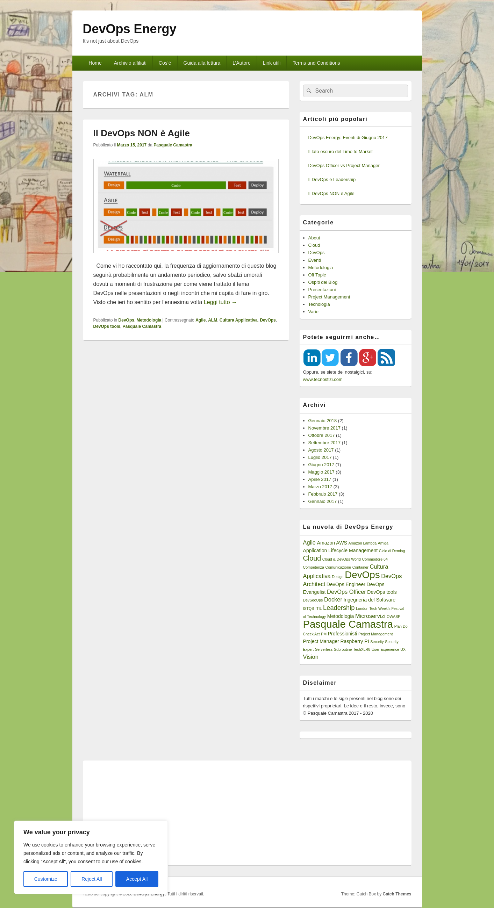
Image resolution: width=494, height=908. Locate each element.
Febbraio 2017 (323, 494)
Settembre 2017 (324, 442)
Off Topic (317, 275)
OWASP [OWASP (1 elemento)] (393, 616)
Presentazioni (322, 289)
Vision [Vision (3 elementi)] (310, 657)
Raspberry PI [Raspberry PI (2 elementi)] (354, 641)
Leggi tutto (220, 302)
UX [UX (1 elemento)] (403, 649)
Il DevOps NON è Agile (141, 133)
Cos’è (165, 63)
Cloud (314, 245)
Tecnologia (319, 304)
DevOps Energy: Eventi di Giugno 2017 (348, 137)
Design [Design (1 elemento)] (337, 577)
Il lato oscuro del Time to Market (340, 151)
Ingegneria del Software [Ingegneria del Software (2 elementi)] (369, 600)
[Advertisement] (247, 813)
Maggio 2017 (321, 472)
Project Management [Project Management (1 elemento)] (375, 634)
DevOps (126, 320)
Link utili (272, 63)
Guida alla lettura (202, 63)
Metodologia (149, 320)
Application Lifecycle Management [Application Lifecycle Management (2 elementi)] (340, 550)
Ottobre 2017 (321, 435)
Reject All (91, 879)
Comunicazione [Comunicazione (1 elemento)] (338, 567)
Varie (313, 311)
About (314, 237)
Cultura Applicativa (239, 320)
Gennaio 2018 (322, 420)
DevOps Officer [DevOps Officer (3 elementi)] (346, 592)
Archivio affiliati (130, 63)
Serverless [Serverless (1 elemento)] (323, 649)
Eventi (314, 260)
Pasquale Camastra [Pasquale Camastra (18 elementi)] (348, 624)
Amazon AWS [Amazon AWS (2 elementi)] (332, 543)
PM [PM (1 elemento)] (324, 634)
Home (94, 63)
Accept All (137, 879)
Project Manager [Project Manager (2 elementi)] (321, 641)
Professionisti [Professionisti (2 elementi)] (342, 633)
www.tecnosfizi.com (323, 379)
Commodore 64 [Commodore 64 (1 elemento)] (374, 559)
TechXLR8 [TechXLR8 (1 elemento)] (361, 649)
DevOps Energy (130, 29)
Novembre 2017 (324, 428)
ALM (212, 320)
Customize (45, 879)
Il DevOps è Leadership (332, 179)
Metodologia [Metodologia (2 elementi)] (340, 616)
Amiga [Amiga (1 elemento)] (383, 543)
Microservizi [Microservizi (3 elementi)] (370, 616)
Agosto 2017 (321, 450)
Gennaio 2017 (322, 501)
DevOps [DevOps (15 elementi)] (362, 574)
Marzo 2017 (320, 486)
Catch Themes (396, 894)
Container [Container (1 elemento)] (360, 567)
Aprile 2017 (319, 479)
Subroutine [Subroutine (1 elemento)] (343, 649)
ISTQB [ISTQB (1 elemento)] (308, 608)
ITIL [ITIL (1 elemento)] (318, 608)
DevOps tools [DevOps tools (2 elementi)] (382, 592)
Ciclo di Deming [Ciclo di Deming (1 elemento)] (392, 551)
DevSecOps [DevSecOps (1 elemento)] (313, 600)
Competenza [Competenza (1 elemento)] (313, 567)
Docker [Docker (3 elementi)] (333, 599)
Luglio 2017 (320, 457)
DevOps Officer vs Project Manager (344, 165)
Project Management (329, 297)
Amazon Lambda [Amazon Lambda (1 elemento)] (363, 543)
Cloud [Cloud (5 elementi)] (312, 558)
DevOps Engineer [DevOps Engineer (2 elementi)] (346, 584)
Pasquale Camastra (172, 145)
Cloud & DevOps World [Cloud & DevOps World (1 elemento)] (341, 559)
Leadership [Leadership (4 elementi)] (339, 607)
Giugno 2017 (321, 464)
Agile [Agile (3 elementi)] (309, 542)
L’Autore (241, 63)
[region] (91, 857)
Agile (200, 320)
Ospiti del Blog (323, 282)
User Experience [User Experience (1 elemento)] (385, 649)
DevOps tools (106, 326)
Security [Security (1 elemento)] (377, 642)
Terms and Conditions (316, 63)
